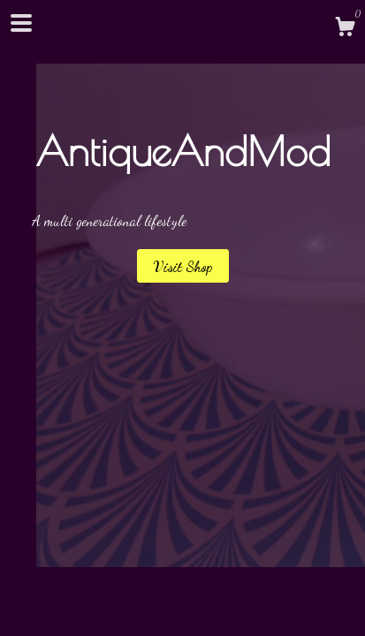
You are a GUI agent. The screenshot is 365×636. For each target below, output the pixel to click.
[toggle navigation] (21, 23)
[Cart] (344, 29)
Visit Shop (183, 266)
